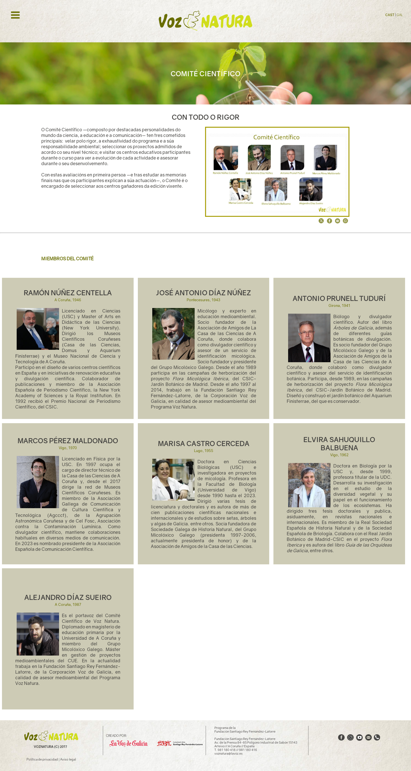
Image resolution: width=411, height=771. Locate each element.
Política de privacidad (42, 759)
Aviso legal (68, 759)
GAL (400, 15)
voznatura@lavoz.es (228, 753)
